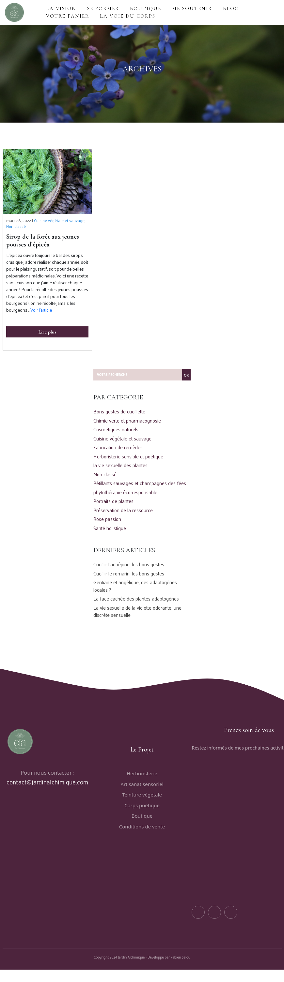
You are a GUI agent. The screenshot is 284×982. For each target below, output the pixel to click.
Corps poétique (142, 805)
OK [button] (186, 375)
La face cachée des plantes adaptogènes (136, 599)
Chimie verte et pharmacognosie (127, 420)
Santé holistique (109, 528)
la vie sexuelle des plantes (120, 465)
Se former (103, 8)
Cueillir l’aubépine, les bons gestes (128, 564)
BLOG (231, 8)
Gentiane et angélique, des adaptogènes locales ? (135, 586)
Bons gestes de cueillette (119, 411)
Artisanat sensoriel (141, 784)
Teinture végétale (142, 794)
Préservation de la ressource (123, 510)
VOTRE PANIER (67, 16)
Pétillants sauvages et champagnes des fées (139, 483)
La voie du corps (127, 16)
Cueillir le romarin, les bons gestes (128, 573)
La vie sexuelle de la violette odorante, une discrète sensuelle (137, 611)
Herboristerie (142, 773)
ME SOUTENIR (192, 8)
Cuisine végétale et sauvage (59, 220)
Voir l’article (41, 310)
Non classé (16, 226)
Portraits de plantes (113, 501)
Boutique (142, 815)
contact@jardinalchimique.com (47, 782)
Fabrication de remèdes (118, 447)
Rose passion (107, 519)
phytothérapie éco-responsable (125, 492)
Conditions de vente (142, 826)
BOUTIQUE (145, 8)
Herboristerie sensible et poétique (128, 456)
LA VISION (61, 8)
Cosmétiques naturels (115, 429)
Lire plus (47, 332)
